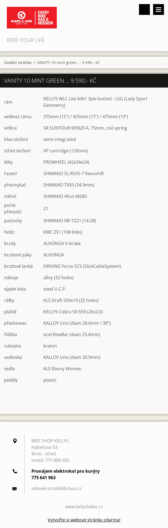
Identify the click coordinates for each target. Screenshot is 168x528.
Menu (158, 9)
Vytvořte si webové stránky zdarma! (84, 520)
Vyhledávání (144, 9)
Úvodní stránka (17, 62)
